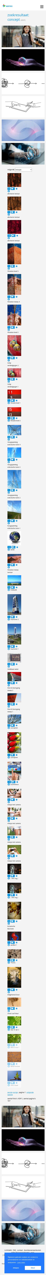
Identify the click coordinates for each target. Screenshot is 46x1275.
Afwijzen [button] (16, 1268)
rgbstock (7, 6)
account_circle (8, 191)
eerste (9, 1092)
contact (20, 1250)
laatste (10, 1095)
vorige (15, 1092)
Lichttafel (8, 1250)
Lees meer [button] (21, 1262)
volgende (30, 1092)
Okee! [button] (33, 1268)
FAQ (14, 1250)
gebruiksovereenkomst (20, 1252)
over (32, 1252)
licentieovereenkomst (32, 1250)
